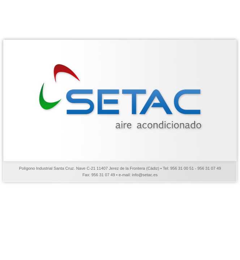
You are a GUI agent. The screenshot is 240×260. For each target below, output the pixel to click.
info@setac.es (145, 175)
